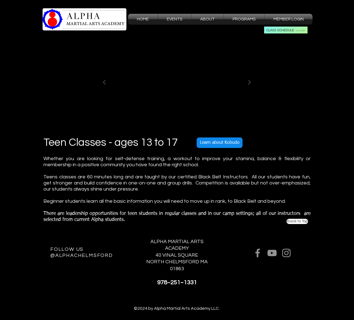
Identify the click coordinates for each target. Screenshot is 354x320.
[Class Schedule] (286, 30)
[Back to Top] (297, 221)
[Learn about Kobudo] (219, 142)
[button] (207, 19)
